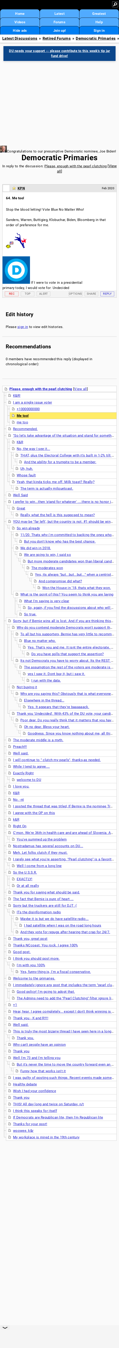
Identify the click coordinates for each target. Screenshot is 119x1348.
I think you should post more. (36, 958)
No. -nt (18, 800)
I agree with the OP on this (34, 813)
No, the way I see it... (33, 449)
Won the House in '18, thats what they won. (76, 588)
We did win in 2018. (35, 548)
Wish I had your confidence (34, 1091)
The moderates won (47, 568)
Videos (19, 22)
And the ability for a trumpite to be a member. (60, 462)
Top (28, 293)
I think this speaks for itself (35, 1111)
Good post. (22, 952)
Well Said (20, 495)
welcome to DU (29, 780)
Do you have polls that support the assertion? (67, 654)
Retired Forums (57, 38)
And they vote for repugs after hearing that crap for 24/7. (65, 932)
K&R (20, 442)
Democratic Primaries (96, 38)
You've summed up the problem (42, 839)
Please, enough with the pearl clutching (75, 166)
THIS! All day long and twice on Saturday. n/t (48, 1104)
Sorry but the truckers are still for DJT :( (45, 906)
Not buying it (27, 687)
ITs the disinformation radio (39, 912)
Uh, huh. (26, 469)
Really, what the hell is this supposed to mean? (57, 515)
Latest (59, 14)
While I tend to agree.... (31, 767)
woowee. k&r (23, 1131)
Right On (19, 826)
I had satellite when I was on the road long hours (62, 925)
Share (91, 293)
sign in (22, 327)
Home (19, 14)
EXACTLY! (24, 879)
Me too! (23, 416)
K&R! (16, 396)
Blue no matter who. (40, 641)
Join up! (59, 31)
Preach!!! (20, 747)
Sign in (99, 31)
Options (75, 293)
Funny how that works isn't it (43, 1071)
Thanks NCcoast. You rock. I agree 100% (45, 945)
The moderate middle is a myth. (38, 740)
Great (21, 508)
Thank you (21, 1051)
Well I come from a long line (39, 866)
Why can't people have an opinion (39, 1045)
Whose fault (26, 475)
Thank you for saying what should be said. (46, 892)
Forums (59, 22)
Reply (107, 293)
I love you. (21, 786)
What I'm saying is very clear (46, 601)
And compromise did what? (60, 581)
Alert (43, 293)
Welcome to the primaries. (34, 978)
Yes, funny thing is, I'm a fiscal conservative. (55, 972)
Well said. (21, 753)
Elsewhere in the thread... (44, 700)
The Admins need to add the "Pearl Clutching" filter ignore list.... (67, 998)
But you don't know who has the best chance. (60, 541)
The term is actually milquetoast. (46, 488)
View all (80, 389)
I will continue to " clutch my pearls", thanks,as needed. (57, 760)
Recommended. (25, 429)
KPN (21, 188)
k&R (16, 819)
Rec (11, 293)
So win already (28, 528)
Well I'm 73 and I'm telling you (36, 1058)
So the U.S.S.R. (25, 872)
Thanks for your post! (30, 1124)
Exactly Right (23, 773)
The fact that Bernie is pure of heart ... (43, 899)
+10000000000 (28, 409)
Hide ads (20, 31)
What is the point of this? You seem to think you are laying (67, 594)
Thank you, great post (30, 939)
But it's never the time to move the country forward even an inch (67, 1064)
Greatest (99, 14)
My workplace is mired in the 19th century (46, 1137)
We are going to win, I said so (47, 555)
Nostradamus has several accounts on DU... (48, 846)
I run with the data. (46, 680)
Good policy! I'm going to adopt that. (46, 992)
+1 (15, 1005)
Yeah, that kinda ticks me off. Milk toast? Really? (56, 482)
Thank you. (25, 1038)
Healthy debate (25, 1084)
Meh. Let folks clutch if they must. (40, 853)
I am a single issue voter (32, 402)
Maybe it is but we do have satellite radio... (54, 919)
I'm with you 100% (31, 965)
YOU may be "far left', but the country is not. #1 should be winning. (65, 522)
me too (22, 422)
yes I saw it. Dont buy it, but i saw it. (56, 674)
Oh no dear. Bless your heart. (47, 727)
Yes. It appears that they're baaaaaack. (58, 707)
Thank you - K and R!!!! (30, 1018)
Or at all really (28, 886)
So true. (30, 614)
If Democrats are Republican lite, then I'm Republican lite (58, 1117)
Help (99, 22)
